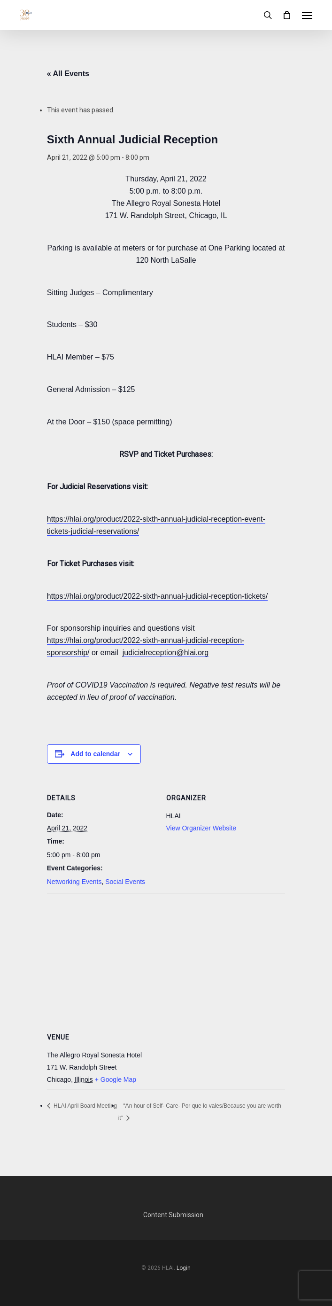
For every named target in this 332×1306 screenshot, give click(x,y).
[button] (307, 15)
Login (184, 1268)
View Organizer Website (201, 828)
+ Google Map (115, 1079)
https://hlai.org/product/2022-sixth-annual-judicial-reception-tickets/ (157, 596)
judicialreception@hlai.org (165, 653)
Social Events (125, 881)
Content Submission (173, 1215)
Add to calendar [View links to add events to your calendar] (95, 754)
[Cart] (287, 15)
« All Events (68, 74)
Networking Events (74, 881)
